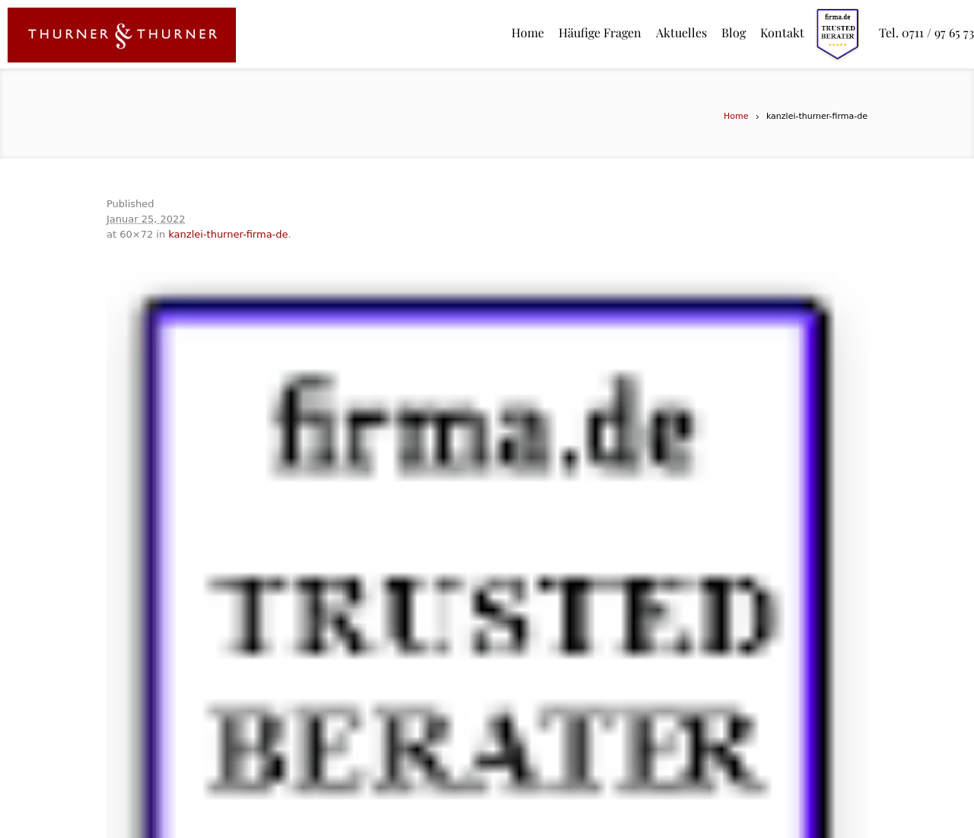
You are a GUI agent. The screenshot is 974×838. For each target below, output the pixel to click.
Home (736, 116)
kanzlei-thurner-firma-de (228, 234)
